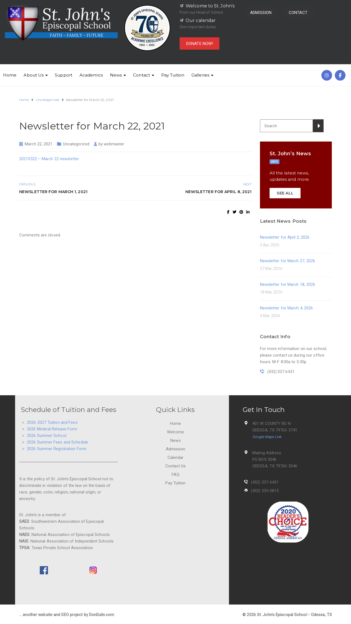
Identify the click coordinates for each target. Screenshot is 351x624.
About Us (34, 75)
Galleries (200, 75)
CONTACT (298, 12)
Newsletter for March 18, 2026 (287, 284)
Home (9, 75)
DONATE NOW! (199, 43)
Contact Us (175, 466)
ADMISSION (260, 12)
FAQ (175, 474)
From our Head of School (201, 12)
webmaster (114, 144)
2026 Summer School (46, 435)
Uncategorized (76, 144)
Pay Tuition (172, 75)
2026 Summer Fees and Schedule (57, 442)
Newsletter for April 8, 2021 (218, 191)
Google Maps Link (267, 437)
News (116, 75)
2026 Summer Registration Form (56, 448)
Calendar (176, 457)
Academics (91, 75)
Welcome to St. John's (210, 6)
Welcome (175, 432)
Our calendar (201, 20)
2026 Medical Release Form (52, 429)
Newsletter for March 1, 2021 (53, 191)
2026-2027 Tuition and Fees (52, 422)
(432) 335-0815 (265, 490)
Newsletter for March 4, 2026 (286, 308)
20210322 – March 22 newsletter (49, 158)
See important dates (198, 27)
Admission (175, 449)
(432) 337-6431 (265, 482)
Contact (141, 75)
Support (63, 75)
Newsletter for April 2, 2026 (285, 237)
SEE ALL (285, 193)
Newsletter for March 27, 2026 (287, 260)
